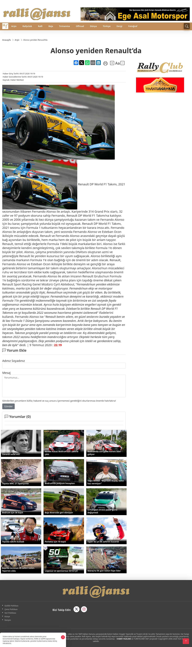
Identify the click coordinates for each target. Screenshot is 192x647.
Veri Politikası (10, 613)
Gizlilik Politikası (12, 605)
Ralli (40, 26)
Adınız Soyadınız (13, 361)
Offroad (80, 26)
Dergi (119, 26)
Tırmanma (64, 26)
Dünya (93, 26)
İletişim (8, 620)
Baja (50, 26)
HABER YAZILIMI (124, 639)
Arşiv (13, 26)
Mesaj (6, 373)
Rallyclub (27, 26)
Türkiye (107, 26)
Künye (7, 616)
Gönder (8, 406)
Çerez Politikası (11, 609)
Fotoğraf (132, 26)
